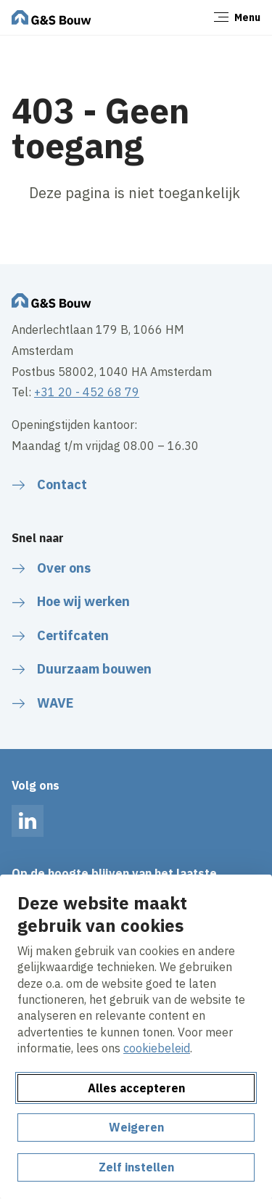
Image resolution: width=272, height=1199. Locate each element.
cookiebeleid (156, 1048)
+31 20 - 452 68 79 (86, 392)
